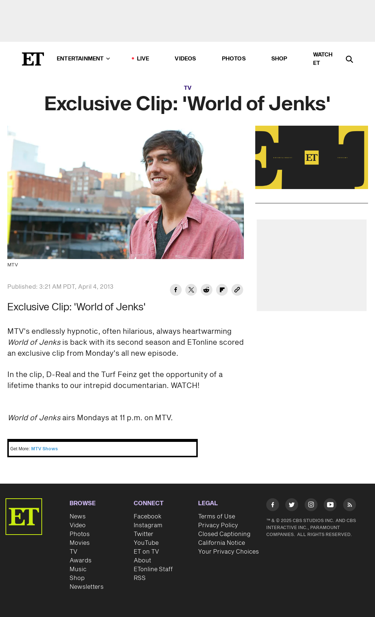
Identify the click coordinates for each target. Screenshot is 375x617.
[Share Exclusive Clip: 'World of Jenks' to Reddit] (206, 291)
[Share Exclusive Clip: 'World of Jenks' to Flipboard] (222, 291)
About (142, 560)
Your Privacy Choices (228, 551)
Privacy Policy (218, 525)
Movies (80, 543)
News (78, 516)
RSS (140, 578)
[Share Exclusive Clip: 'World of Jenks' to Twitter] (191, 291)
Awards (81, 560)
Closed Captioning (224, 534)
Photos (234, 59)
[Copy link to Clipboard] (237, 291)
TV (188, 88)
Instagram (148, 525)
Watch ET (323, 59)
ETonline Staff (153, 569)
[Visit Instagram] (311, 506)
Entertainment (83, 59)
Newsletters (87, 587)
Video (78, 525)
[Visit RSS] (349, 506)
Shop (279, 59)
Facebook (147, 516)
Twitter (143, 534)
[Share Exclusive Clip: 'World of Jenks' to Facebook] (175, 291)
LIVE (143, 59)
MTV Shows (44, 449)
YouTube (146, 543)
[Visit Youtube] (330, 506)
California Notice (221, 543)
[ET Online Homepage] (33, 59)
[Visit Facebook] (272, 506)
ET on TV (146, 551)
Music (78, 569)
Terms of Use (216, 516)
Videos (185, 59)
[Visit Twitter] (291, 506)
